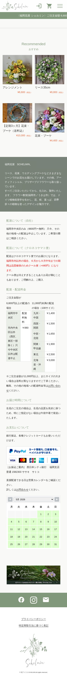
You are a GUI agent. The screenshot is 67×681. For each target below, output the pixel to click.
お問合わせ (22, 489)
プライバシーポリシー (33, 619)
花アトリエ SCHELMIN (28, 672)
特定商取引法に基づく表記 (33, 625)
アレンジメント (12, 87)
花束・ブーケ (43, 135)
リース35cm (42, 87)
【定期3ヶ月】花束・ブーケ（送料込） (16, 128)
